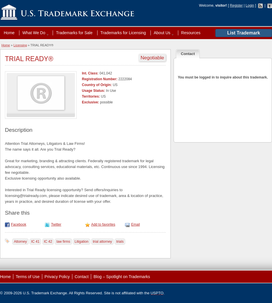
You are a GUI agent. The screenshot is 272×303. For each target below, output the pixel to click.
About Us (162, 32)
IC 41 (35, 242)
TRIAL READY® (29, 59)
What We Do (34, 32)
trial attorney (102, 242)
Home (9, 32)
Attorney (20, 242)
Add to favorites (103, 224)
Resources (191, 32)
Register (236, 5)
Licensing (20, 45)
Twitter (56, 224)
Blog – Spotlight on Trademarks (121, 276)
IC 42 (48, 242)
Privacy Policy (57, 276)
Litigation (82, 242)
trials (120, 242)
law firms (63, 242)
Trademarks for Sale (74, 32)
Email (135, 224)
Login (250, 5)
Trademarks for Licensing (123, 32)
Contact (82, 276)
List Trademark (243, 32)
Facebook (18, 224)
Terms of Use (27, 276)
